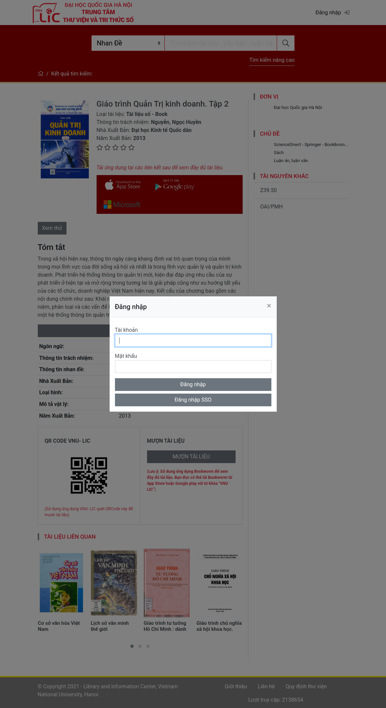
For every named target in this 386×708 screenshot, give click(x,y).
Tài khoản (126, 330)
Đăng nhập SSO (193, 400)
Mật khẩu (126, 356)
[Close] (269, 305)
